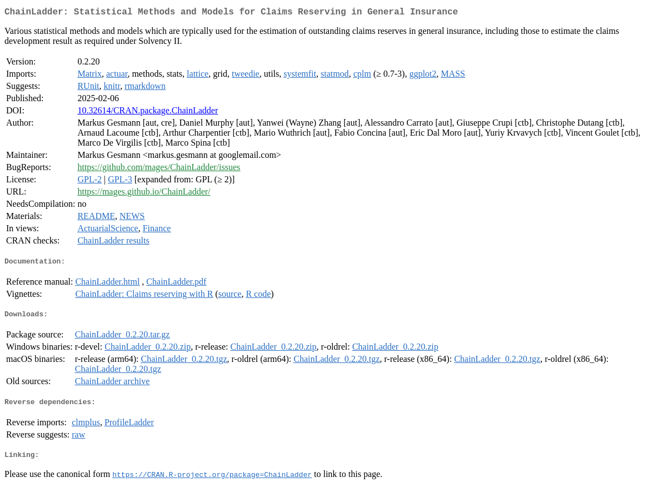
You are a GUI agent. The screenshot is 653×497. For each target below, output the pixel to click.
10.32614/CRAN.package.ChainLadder (147, 112)
